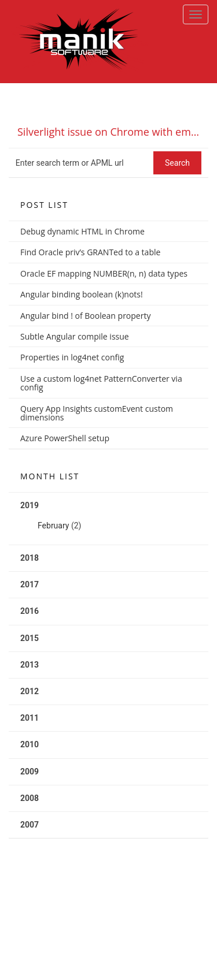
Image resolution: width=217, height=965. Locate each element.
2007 (29, 824)
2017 (29, 584)
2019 (108, 520)
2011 (29, 717)
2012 (29, 691)
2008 (29, 798)
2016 (29, 611)
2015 (29, 638)
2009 (29, 771)
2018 (29, 557)
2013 (29, 664)
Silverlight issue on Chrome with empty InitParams (112, 132)
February (53, 525)
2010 (29, 744)
